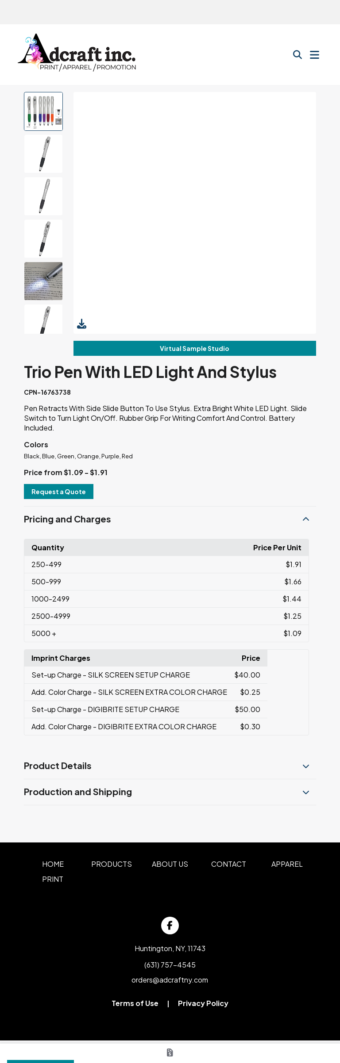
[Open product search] (297, 54)
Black (31, 456)
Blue (48, 456)
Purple (110, 456)
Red (127, 456)
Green (65, 456)
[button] (170, 519)
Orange (88, 456)
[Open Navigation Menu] (314, 54)
